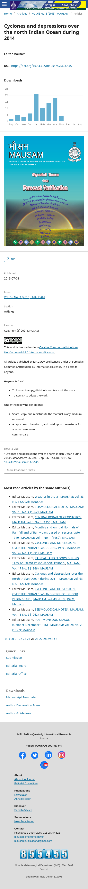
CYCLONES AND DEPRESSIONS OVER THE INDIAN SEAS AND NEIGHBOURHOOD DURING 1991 (45, 594)
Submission (14, 658)
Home (8, 13)
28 (45, 639)
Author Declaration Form (23, 705)
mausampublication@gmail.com (33, 840)
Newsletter (20, 794)
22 (20, 639)
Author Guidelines (18, 713)
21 (16, 639)
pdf (12, 259)
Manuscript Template (21, 697)
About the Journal (24, 779)
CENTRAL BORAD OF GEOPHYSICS (58, 517)
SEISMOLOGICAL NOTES (52, 507)
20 (12, 639)
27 (41, 639)
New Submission (24, 821)
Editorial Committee (25, 783)
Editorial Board (16, 666)
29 (49, 639)
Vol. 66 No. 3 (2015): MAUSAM (50, 13)
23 (24, 639)
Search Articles (23, 810)
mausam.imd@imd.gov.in (29, 836)
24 (28, 639)
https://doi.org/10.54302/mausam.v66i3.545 (41, 66)
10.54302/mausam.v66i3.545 (21, 462)
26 (36, 639)
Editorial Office (16, 674)
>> (55, 639)
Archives (22, 13)
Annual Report (22, 798)
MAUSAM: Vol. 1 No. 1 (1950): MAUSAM (39, 522)
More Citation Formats (21, 470)
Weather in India (47, 496)
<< (5, 639)
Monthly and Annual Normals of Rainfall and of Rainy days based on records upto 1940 (46, 532)
